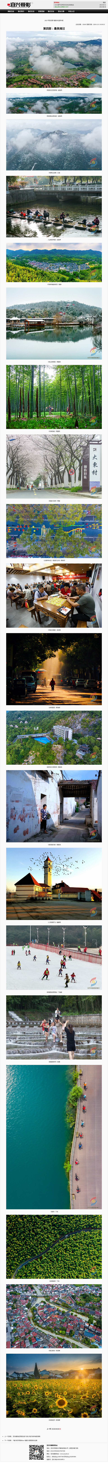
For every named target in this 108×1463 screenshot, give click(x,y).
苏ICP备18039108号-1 (58, 1459)
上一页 (49, 1429)
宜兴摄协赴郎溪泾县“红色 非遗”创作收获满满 (26, 1436)
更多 (104, 2)
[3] (56, 1429)
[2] (54, 1429)
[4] (58, 1429)
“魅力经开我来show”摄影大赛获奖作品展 (25, 1440)
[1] (52, 1429)
